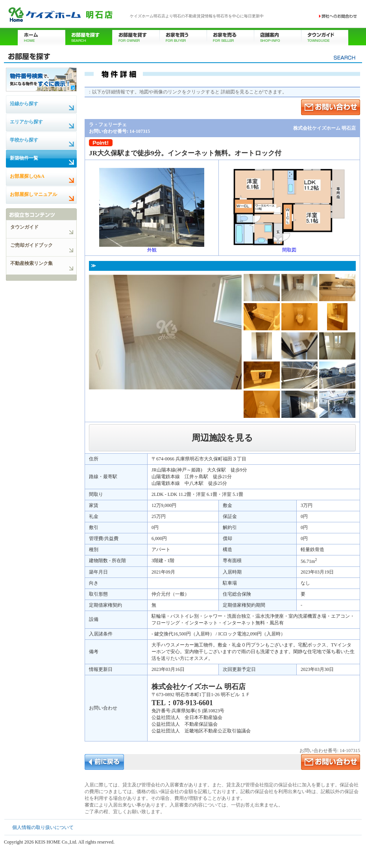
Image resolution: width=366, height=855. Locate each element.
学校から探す (24, 140)
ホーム (41, 36)
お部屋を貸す (135, 36)
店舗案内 (277, 36)
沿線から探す (24, 103)
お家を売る (230, 36)
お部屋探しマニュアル (33, 194)
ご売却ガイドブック (31, 245)
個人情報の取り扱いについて (43, 827)
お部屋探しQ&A (27, 176)
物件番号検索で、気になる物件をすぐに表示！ (41, 79)
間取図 (289, 247)
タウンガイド (324, 36)
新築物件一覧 (24, 158)
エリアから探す (26, 122)
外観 (152, 247)
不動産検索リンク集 (31, 263)
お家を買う (183, 36)
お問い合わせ (338, 16)
